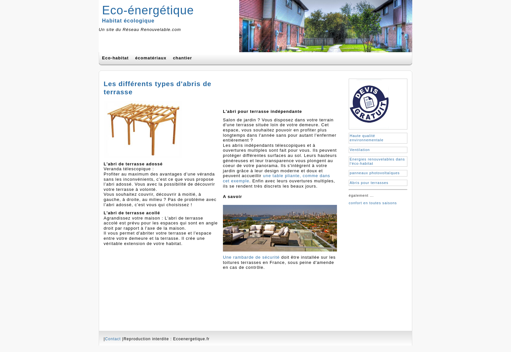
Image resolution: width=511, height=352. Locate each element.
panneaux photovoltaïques (375, 173)
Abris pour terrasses (369, 183)
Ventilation (360, 150)
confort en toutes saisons (373, 203)
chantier (182, 57)
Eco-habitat (115, 57)
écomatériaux (151, 57)
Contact (113, 339)
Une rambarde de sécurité (251, 257)
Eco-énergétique (148, 10)
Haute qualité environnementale (367, 138)
